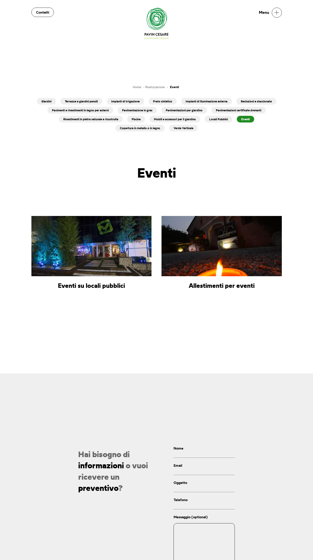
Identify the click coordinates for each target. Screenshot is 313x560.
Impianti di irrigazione (125, 101)
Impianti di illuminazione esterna (206, 101)
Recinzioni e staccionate (256, 101)
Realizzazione (155, 87)
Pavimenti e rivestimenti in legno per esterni (80, 110)
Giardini (46, 101)
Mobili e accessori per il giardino (175, 119)
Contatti (42, 12)
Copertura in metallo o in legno (140, 128)
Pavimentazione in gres (137, 110)
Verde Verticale (183, 128)
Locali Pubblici (218, 119)
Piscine (136, 119)
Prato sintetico (162, 101)
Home (137, 87)
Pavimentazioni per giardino (184, 110)
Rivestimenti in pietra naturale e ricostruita (90, 119)
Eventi (245, 119)
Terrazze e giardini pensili (81, 101)
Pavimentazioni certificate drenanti (238, 110)
